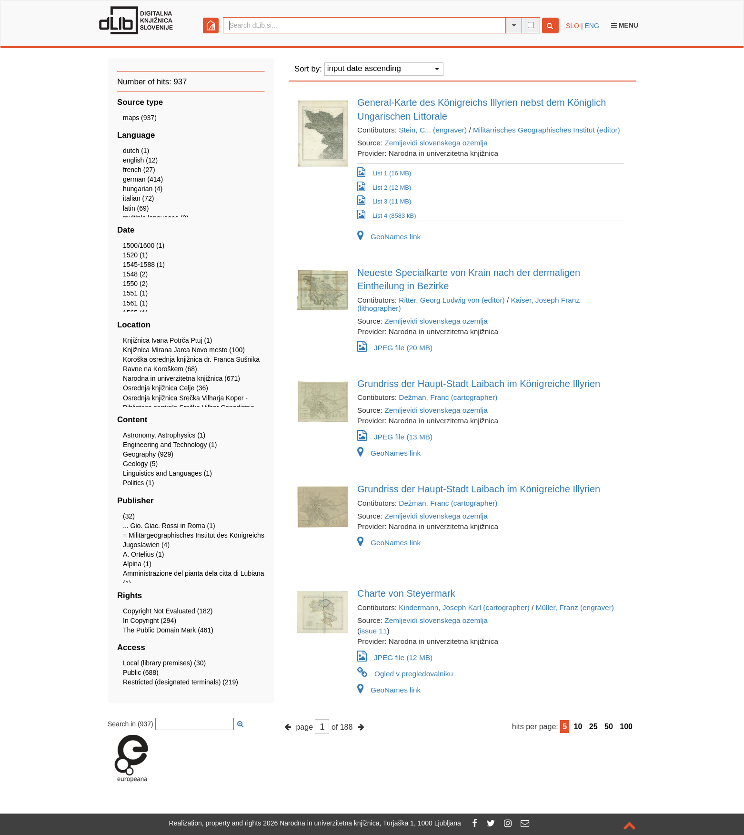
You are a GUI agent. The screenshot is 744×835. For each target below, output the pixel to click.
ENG (591, 26)
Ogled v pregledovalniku (405, 674)
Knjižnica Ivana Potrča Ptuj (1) (167, 340)
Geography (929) (148, 454)
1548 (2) (135, 274)
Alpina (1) (137, 564)
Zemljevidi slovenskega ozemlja (435, 143)
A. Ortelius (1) (143, 554)
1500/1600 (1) (143, 245)
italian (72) (138, 198)
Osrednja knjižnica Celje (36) (165, 388)
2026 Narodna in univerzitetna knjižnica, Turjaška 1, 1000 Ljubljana (362, 823)
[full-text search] (531, 25)
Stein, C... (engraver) (433, 130)
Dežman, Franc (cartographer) (448, 397)
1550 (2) (135, 283)
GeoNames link (389, 237)
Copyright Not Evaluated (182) (167, 611)
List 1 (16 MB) (384, 172)
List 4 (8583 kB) (386, 215)
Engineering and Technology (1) (170, 444)
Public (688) (141, 672)
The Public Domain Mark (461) (168, 630)
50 (608, 727)
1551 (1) (135, 293)
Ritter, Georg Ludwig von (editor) (451, 300)
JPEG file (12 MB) (394, 656)
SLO (572, 26)
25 (593, 727)
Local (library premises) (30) (164, 663)
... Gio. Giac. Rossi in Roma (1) (169, 526)
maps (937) (140, 118)
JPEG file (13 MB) (394, 435)
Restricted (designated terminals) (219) (180, 682)
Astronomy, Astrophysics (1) (164, 435)
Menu (624, 25)
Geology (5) (140, 464)
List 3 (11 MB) (384, 200)
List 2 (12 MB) (384, 187)
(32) (129, 516)
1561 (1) (135, 303)
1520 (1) (135, 255)
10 (578, 727)
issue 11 (373, 631)
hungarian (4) (142, 189)
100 (626, 727)
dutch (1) (136, 150)
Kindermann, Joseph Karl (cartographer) (464, 607)
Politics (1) (138, 483)
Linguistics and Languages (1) (167, 473)
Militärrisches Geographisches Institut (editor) (546, 130)
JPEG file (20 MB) (394, 346)
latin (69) (136, 208)
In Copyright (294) (149, 620)
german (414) (143, 179)
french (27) (139, 169)
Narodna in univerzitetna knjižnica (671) (181, 378)
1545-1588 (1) (144, 264)
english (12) (140, 160)
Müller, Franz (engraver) (575, 607)
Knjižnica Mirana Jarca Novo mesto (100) (184, 350)
